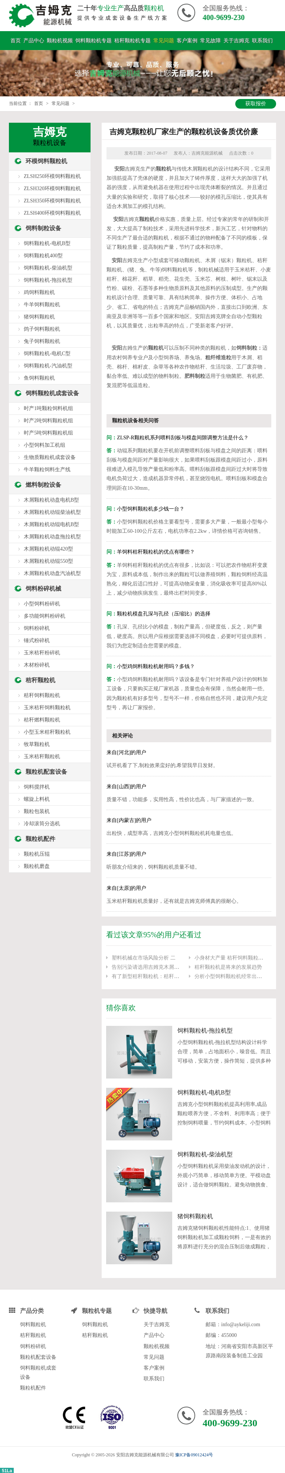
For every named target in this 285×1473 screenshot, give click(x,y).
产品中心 (33, 38)
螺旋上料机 (37, 797)
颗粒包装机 (37, 809)
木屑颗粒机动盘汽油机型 (52, 571)
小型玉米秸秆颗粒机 (47, 730)
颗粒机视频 (60, 38)
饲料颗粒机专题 (93, 38)
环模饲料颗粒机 (46, 159)
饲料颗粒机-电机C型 (47, 351)
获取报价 (255, 101)
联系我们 (262, 38)
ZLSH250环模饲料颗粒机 (52, 174)
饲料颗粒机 (33, 1322)
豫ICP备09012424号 (194, 1453)
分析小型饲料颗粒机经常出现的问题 (236, 974)
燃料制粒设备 (43, 482)
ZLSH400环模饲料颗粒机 (52, 211)
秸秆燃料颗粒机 (42, 717)
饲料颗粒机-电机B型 (204, 1090)
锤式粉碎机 (37, 638)
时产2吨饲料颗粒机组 (48, 418)
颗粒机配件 (40, 836)
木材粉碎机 (37, 663)
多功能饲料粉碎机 (44, 614)
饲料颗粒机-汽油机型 (48, 363)
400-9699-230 (224, 17)
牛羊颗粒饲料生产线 (47, 467)
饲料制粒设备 (43, 226)
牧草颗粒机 (37, 742)
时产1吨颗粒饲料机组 (48, 406)
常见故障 (210, 38)
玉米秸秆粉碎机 (42, 650)
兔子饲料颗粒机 (42, 339)
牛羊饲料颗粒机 (42, 302)
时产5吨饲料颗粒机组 (48, 430)
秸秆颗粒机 (40, 678)
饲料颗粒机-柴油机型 (205, 1152)
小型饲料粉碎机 (42, 601)
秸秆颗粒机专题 (132, 38)
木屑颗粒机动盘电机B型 (51, 498)
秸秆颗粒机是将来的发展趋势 (228, 965)
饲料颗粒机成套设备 (52, 391)
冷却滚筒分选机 (42, 821)
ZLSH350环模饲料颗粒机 (52, 198)
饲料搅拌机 (37, 784)
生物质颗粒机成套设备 (50, 455)
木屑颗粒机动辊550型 (48, 559)
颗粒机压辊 (37, 852)
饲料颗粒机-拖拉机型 (205, 1028)
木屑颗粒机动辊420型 (48, 546)
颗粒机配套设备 (46, 769)
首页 (15, 38)
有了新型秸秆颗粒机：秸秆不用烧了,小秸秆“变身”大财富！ (180, 974)
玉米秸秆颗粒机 (42, 754)
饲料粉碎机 (37, 626)
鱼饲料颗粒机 (39, 376)
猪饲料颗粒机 (195, 1214)
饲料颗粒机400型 (43, 253)
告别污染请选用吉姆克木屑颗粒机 (151, 965)
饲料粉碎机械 (43, 586)
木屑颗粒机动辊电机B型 (51, 522)
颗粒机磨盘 (37, 864)
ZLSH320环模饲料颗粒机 (52, 186)
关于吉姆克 (236, 38)
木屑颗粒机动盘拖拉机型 (52, 534)
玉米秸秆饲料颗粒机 (47, 705)
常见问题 (163, 38)
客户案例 (187, 38)
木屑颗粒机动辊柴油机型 (52, 510)
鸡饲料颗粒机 (39, 290)
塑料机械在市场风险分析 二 (144, 955)
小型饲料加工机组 (44, 443)
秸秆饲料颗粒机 (42, 693)
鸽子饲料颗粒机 (42, 327)
